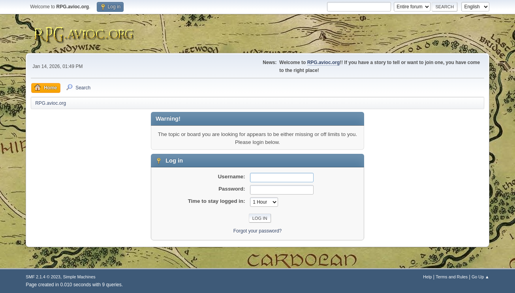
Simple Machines (79, 276)
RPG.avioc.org (323, 62)
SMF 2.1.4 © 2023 (43, 276)
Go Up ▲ (480, 276)
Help (427, 276)
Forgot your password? (257, 231)
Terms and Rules (452, 276)
